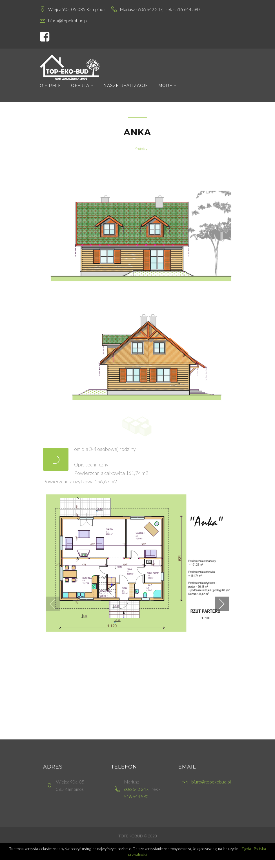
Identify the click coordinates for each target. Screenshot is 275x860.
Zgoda (246, 848)
